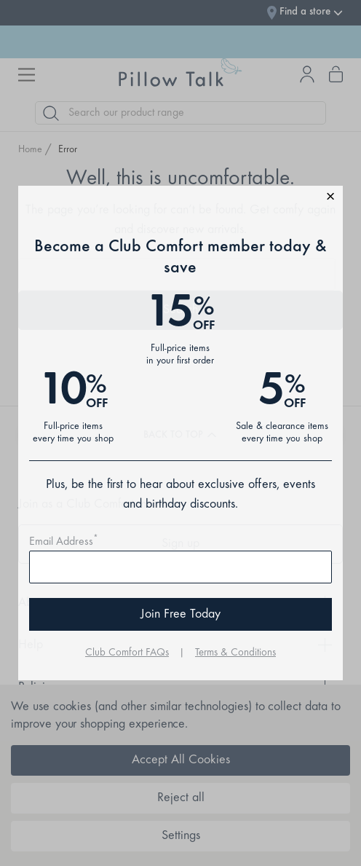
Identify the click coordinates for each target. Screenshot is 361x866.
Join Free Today (180, 614)
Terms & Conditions (235, 652)
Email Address (63, 542)
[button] (180, 198)
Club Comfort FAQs (127, 652)
